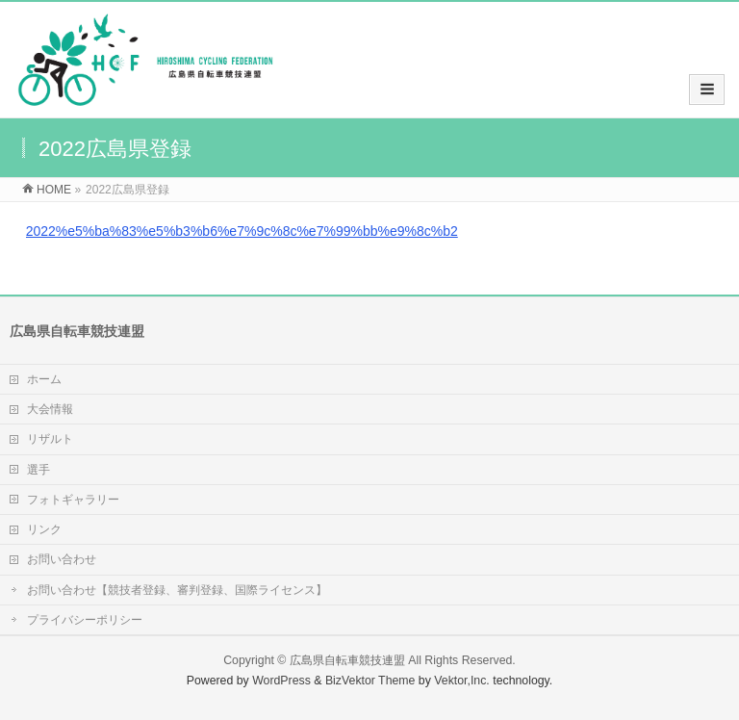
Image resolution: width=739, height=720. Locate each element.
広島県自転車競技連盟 (347, 660)
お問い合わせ (61, 559)
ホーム (44, 379)
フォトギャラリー (73, 499)
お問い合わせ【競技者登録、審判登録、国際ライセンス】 (177, 590)
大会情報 (50, 409)
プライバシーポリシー (84, 620)
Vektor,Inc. (462, 680)
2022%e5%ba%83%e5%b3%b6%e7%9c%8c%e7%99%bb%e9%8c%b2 (242, 231)
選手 (38, 469)
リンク (44, 529)
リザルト (50, 439)
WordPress (281, 680)
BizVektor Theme (370, 680)
